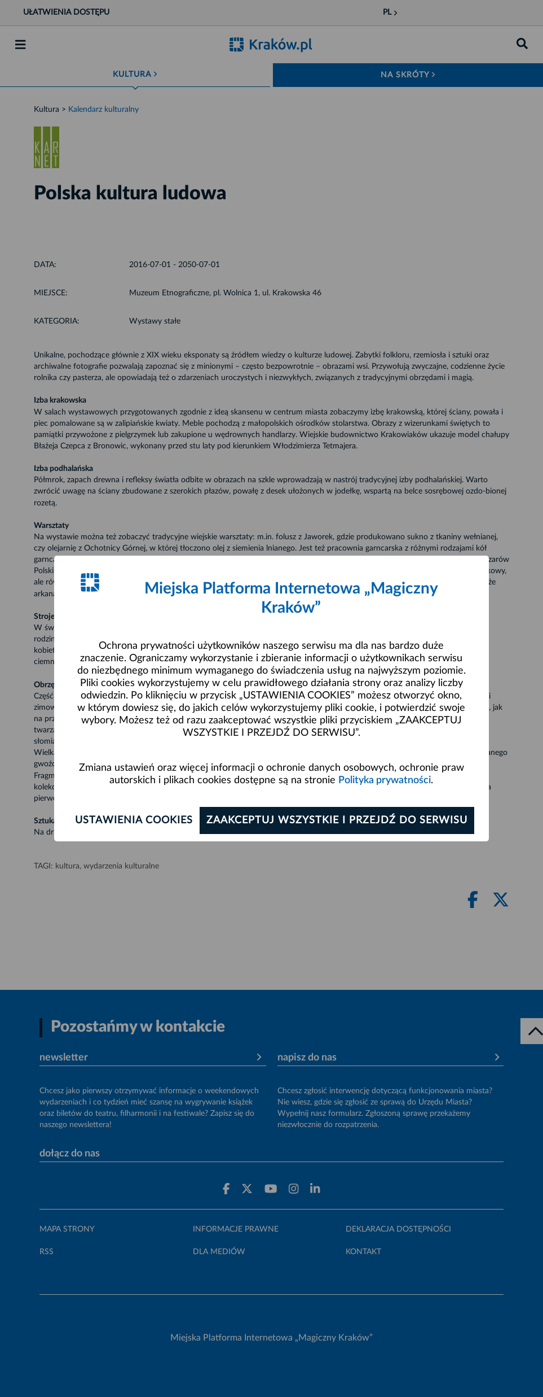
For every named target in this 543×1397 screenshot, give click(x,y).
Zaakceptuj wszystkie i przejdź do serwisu (336, 820)
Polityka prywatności (384, 780)
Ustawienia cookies (134, 820)
